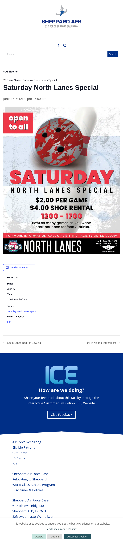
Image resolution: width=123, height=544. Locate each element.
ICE (14, 463)
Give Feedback (61, 414)
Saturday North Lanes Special (22, 311)
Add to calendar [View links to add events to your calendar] (19, 267)
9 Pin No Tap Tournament (102, 343)
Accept (39, 536)
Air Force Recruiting (26, 442)
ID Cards (18, 458)
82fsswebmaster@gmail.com (33, 516)
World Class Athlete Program (33, 485)
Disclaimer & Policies (27, 490)
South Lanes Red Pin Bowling (23, 343)
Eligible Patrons (23, 447)
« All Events (10, 71)
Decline (55, 536)
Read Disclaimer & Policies (62, 529)
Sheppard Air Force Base (30, 474)
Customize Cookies (77, 536)
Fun (9, 322)
